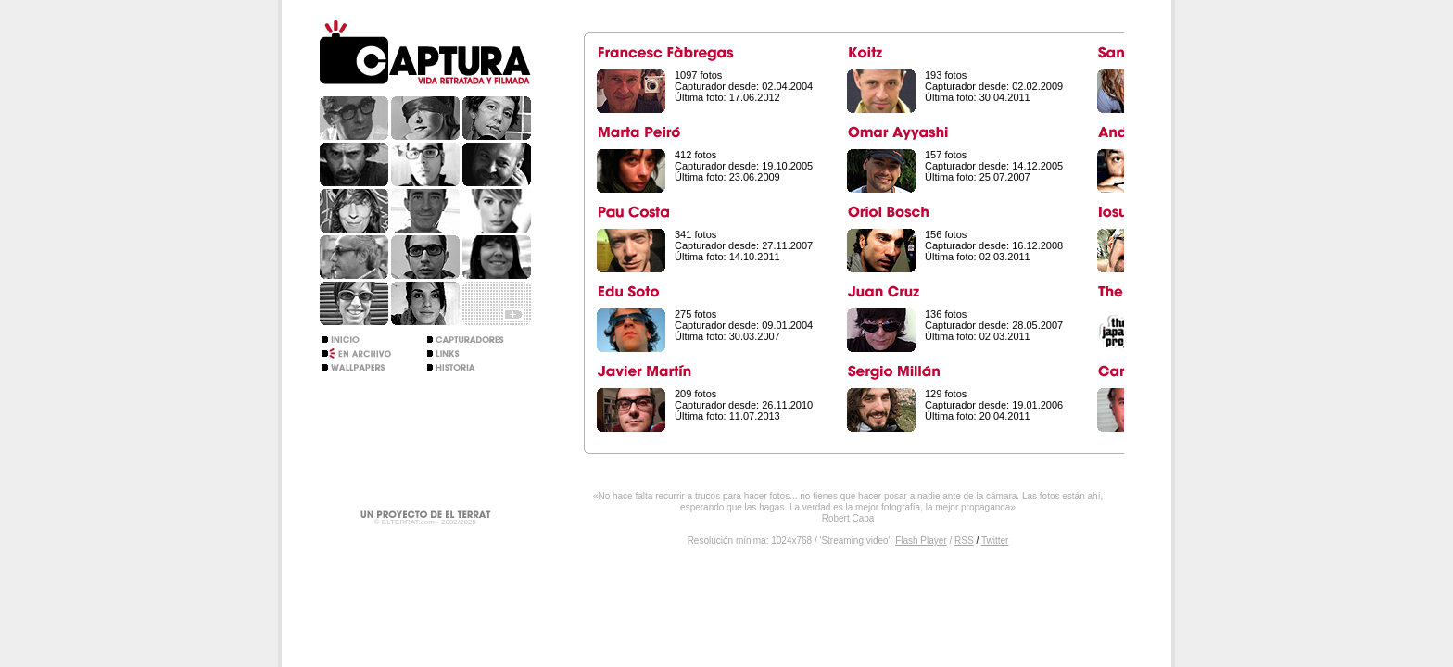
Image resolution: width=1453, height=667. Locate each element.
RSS (964, 540)
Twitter (994, 540)
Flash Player (921, 540)
